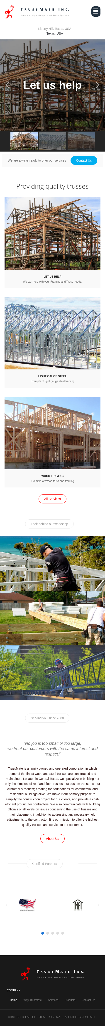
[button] (95, 11)
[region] (52, 95)
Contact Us (88, 1000)
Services (53, 1000)
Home (13, 1000)
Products (70, 1000)
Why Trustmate (32, 1000)
